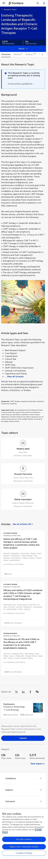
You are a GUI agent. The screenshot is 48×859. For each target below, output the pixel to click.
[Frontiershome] (16, 3)
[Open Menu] (3, 3)
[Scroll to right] (42, 54)
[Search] (37, 3)
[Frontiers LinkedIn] (26, 833)
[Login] (44, 3)
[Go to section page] (23, 709)
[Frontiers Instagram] (34, 833)
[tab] (6, 54)
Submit (21, 49)
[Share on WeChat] (37, 691)
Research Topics (10, 9)
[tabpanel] (23, 415)
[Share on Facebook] (30, 691)
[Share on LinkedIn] (23, 691)
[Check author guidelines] (21, 83)
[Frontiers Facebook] (11, 833)
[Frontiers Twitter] (19, 833)
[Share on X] (16, 691)
